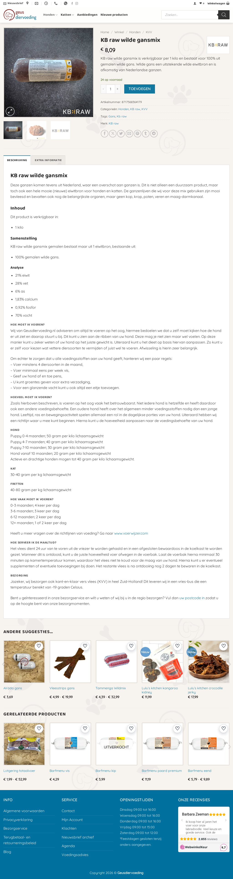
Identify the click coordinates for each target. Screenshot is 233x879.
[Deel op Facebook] (104, 133)
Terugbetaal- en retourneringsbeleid (19, 840)
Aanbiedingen (87, 15)
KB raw (135, 109)
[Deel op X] (112, 133)
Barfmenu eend (199, 771)
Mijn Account (72, 819)
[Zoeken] (224, 14)
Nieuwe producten (114, 15)
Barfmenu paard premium (162, 771)
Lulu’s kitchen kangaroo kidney (160, 690)
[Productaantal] (110, 88)
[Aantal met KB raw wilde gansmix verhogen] (118, 88)
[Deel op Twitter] (121, 133)
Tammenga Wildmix (111, 688)
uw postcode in (192, 598)
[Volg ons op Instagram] (76, 3)
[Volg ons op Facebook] (72, 3)
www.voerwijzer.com (131, 533)
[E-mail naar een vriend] (129, 133)
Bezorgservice (15, 828)
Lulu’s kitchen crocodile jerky (205, 690)
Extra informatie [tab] (48, 160)
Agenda (68, 846)
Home (105, 32)
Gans (112, 116)
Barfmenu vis (60, 771)
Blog (7, 851)
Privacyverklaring (18, 819)
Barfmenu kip (106, 771)
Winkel (119, 32)
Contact (68, 810)
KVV (149, 32)
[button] (13, 3)
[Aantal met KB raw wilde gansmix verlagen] (103, 88)
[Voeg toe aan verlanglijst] (39, 646)
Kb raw (122, 116)
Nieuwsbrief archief (78, 837)
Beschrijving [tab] (17, 160)
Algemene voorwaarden (23, 810)
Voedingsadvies (75, 854)
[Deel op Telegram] (154, 133)
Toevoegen (139, 88)
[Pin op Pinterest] (137, 133)
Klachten (69, 828)
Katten (67, 15)
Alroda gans (12, 688)
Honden (50, 15)
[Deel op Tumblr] (145, 133)
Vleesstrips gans (62, 688)
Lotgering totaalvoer (19, 771)
